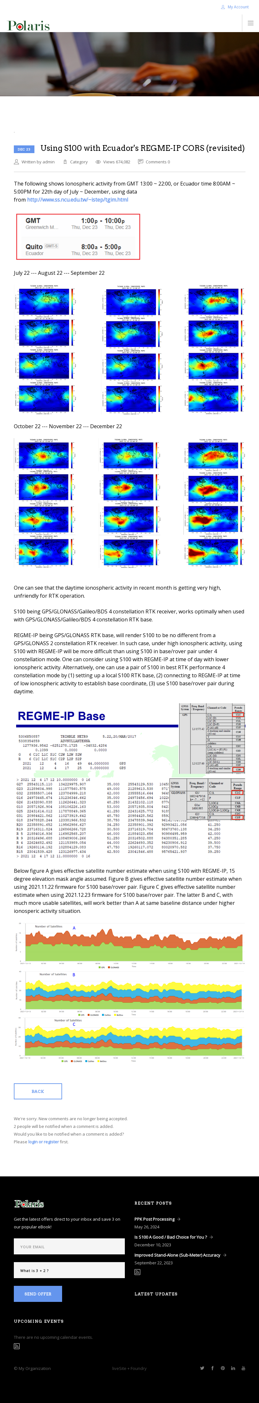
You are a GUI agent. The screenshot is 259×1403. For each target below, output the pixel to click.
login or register (43, 1142)
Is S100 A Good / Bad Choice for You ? (170, 1237)
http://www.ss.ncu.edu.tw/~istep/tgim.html (77, 199)
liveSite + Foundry (129, 1368)
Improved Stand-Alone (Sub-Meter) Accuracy (177, 1255)
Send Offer (37, 1294)
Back (38, 1091)
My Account (235, 7)
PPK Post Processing (154, 1219)
